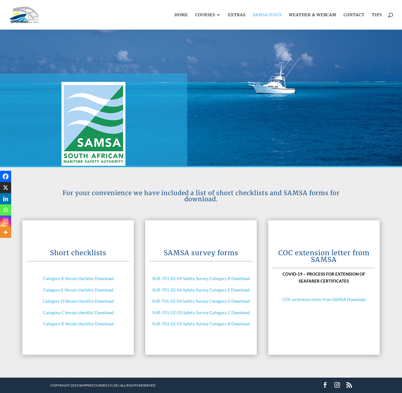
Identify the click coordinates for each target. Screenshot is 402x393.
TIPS (377, 15)
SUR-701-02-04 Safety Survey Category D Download (201, 301)
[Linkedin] (5, 198)
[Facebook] (5, 176)
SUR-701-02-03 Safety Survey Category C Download (201, 312)
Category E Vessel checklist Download (78, 289)
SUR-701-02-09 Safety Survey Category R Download (201, 278)
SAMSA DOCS (267, 15)
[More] (5, 232)
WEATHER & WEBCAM (312, 15)
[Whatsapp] (5, 210)
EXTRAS (237, 15)
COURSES (205, 15)
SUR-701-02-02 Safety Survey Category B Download (201, 323)
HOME (181, 15)
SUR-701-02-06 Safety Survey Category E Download (200, 289)
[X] (5, 187)
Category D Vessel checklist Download (78, 301)
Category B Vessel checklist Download (78, 323)
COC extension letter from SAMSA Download (323, 299)
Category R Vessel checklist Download (78, 278)
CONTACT (354, 15)
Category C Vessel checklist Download (78, 312)
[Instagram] (5, 221)
